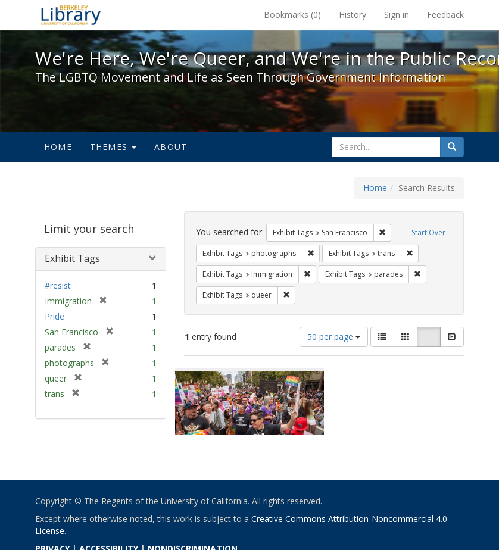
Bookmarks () (292, 14)
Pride (54, 316)
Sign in (396, 14)
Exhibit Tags (72, 258)
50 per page (333, 336)
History (352, 14)
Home (58, 146)
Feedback (445, 14)
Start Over (428, 232)
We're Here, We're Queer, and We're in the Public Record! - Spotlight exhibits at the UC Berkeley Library (71, 15)
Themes (113, 146)
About (170, 146)
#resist (58, 285)
